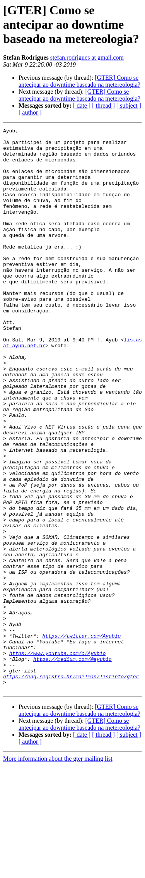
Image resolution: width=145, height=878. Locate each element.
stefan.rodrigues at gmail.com (87, 57)
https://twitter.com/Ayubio (81, 737)
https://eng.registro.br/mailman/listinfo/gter (71, 786)
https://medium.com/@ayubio (72, 765)
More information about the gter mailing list (58, 871)
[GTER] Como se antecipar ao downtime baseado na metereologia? (79, 81)
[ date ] (81, 105)
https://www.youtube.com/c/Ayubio (57, 758)
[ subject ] (128, 105)
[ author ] (30, 112)
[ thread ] (103, 105)
